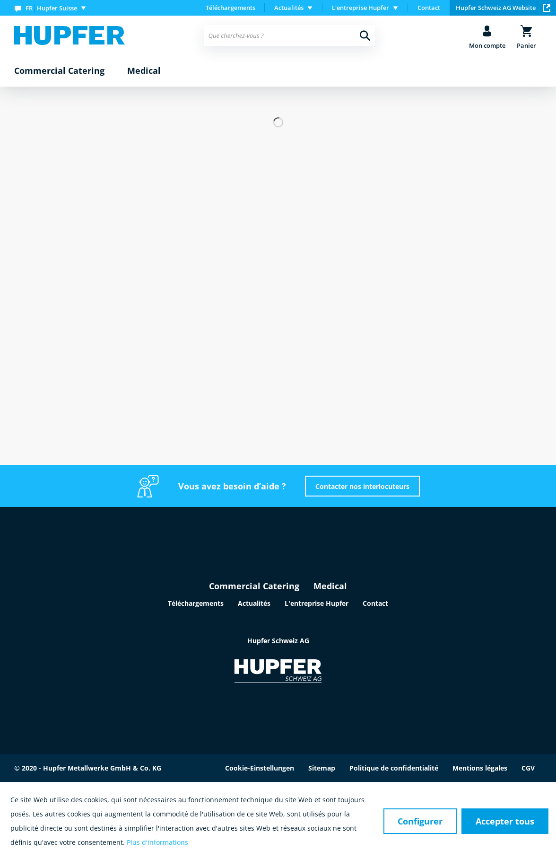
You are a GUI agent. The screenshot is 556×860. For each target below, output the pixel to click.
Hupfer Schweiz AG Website (503, 7)
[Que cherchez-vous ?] (289, 35)
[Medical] (144, 71)
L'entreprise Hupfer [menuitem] (360, 7)
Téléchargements (230, 7)
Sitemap (321, 767)
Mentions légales (479, 767)
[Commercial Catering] (59, 71)
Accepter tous (505, 821)
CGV (528, 767)
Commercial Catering (254, 586)
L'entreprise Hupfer (316, 603)
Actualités (254, 603)
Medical (330, 586)
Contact (428, 7)
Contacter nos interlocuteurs (362, 486)
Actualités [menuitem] (289, 7)
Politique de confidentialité (393, 767)
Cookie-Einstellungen (259, 767)
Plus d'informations (157, 842)
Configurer (420, 821)
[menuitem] (52, 8)
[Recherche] (365, 35)
